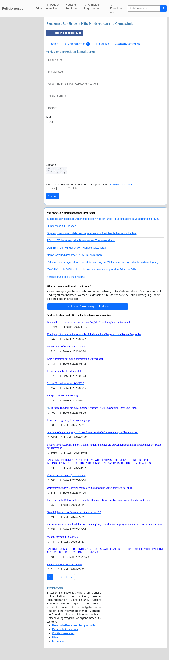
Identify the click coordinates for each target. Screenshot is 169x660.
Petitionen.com (14, 8)
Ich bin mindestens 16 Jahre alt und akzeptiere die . (90, 184)
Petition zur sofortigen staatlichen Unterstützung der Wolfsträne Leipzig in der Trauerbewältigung (102, 262)
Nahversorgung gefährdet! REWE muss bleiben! (75, 255)
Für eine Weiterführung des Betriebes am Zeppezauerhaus (81, 240)
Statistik (102, 43)
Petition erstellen (53, 6)
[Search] (143, 8)
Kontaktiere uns (117, 8)
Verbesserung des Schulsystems (66, 276)
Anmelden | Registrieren (93, 6)
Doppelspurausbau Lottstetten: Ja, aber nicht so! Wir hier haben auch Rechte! (91, 233)
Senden (52, 196)
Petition (53, 43)
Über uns (57, 637)
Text (48, 117)
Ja (57, 188)
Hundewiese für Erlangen (61, 226)
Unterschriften (77, 44)
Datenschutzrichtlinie (127, 43)
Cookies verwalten (63, 633)
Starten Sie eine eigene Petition (88, 306)
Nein (75, 188)
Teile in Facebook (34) (63, 33)
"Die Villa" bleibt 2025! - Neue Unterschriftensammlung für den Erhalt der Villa (91, 269)
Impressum (59, 641)
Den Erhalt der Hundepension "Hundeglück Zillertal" (77, 247)
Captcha (51, 164)
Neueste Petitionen (72, 6)
